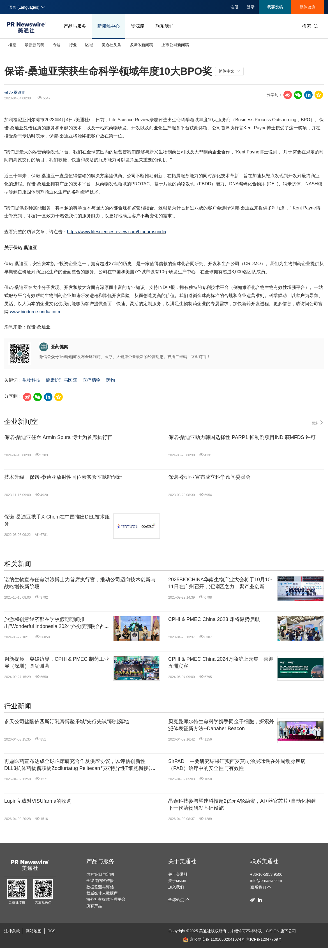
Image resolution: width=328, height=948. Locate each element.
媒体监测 (307, 7)
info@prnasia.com (266, 880)
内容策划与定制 (100, 874)
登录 (251, 7)
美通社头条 (111, 45)
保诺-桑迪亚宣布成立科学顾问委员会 (209, 477)
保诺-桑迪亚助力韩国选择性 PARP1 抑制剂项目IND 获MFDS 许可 (242, 437)
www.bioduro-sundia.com (35, 311)
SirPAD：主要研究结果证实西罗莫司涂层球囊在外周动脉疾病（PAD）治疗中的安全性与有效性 (237, 764)
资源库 (137, 26)
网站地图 (33, 931)
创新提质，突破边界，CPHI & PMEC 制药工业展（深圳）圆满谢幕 (56, 662)
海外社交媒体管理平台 (106, 899)
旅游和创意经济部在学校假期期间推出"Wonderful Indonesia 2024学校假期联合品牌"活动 (54, 623)
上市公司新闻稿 (175, 45)
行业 (73, 45)
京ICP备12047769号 (264, 939)
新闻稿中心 (108, 26)
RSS (51, 931)
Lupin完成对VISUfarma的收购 (37, 801)
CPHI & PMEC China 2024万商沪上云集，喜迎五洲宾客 (221, 662)
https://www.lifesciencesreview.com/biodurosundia (116, 231)
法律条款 (12, 931)
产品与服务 (75, 26)
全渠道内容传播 (100, 880)
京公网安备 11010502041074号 (214, 939)
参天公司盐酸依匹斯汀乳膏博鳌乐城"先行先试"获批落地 (66, 721)
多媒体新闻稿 (141, 45)
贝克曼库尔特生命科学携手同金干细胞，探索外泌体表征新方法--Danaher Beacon (221, 725)
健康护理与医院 (61, 380)
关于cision (177, 880)
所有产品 (94, 905)
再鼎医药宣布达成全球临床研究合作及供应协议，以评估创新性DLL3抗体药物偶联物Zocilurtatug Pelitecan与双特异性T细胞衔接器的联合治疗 (79, 765)
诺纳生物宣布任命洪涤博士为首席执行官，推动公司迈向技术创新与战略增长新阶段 (80, 583)
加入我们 (176, 887)
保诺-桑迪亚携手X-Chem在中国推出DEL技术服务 (57, 520)
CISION (272, 931)
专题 (57, 45)
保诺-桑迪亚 (14, 92)
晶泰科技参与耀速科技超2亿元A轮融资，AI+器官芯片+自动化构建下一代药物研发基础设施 (242, 804)
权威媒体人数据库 (102, 893)
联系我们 (165, 26)
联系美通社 (264, 861)
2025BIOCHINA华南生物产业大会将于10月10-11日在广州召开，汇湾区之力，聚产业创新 (220, 583)
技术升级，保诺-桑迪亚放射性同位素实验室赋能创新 (63, 477)
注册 (234, 7)
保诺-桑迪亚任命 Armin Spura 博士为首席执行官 (58, 437)
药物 (110, 380)
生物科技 (31, 380)
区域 (89, 45)
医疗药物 (92, 380)
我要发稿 (275, 7)
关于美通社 (182, 861)
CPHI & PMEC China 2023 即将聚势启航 (214, 619)
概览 (12, 45)
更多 (318, 422)
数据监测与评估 (100, 887)
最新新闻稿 (34, 45)
